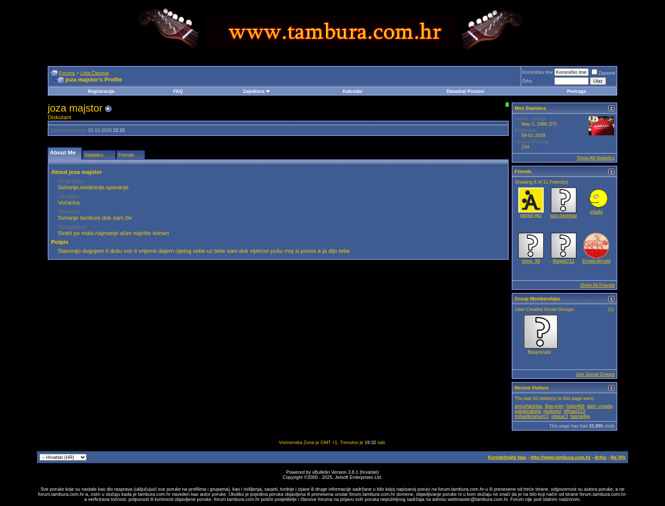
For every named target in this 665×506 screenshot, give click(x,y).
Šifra (527, 81)
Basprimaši (539, 352)
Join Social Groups (595, 374)
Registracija (101, 91)
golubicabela (528, 411)
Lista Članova (95, 72)
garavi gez (531, 215)
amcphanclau (528, 405)
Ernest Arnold (596, 260)
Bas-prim (554, 405)
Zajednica (257, 91)
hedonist (552, 411)
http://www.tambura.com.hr (560, 457)
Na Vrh (618, 457)
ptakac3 (559, 416)
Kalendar (353, 91)
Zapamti (603, 72)
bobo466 (575, 405)
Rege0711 (564, 260)
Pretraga (576, 91)
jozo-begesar (563, 215)
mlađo (596, 211)
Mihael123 (574, 411)
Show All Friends (597, 285)
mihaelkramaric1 (532, 416)
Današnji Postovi (465, 91)
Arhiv (600, 457)
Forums (67, 72)
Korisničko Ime (537, 72)
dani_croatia (599, 405)
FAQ (178, 91)
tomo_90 (531, 260)
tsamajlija (580, 416)
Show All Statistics (596, 157)
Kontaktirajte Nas (507, 457)
